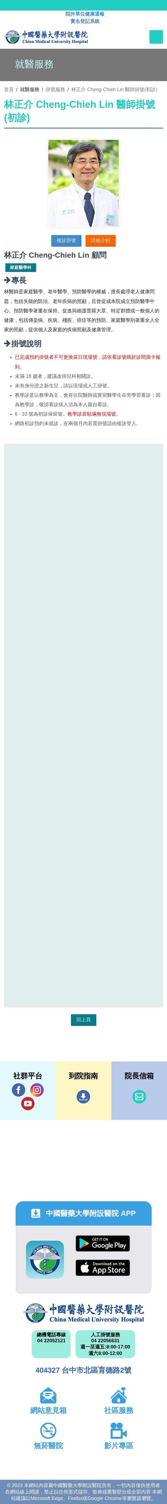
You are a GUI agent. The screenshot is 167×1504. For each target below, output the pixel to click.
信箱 (139, 1096)
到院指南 (83, 1096)
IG (37, 1090)
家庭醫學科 (21, 267)
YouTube (28, 1103)
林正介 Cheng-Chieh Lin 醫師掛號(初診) (114, 89)
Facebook (18, 1089)
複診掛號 (66, 240)
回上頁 (83, 1019)
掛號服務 (55, 89)
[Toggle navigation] (156, 37)
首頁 (9, 89)
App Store (103, 1268)
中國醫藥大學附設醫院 (83, 1313)
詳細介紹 (100, 240)
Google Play (103, 1243)
